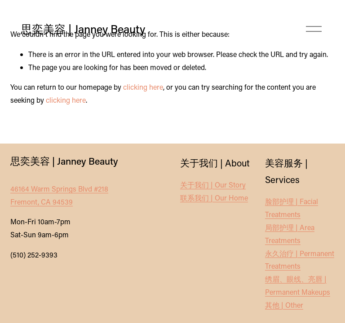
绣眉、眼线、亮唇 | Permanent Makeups (297, 285)
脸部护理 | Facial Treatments (291, 207)
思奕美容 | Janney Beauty (83, 29)
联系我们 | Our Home (214, 197)
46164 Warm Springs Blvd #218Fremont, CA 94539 (59, 195)
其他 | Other (284, 305)
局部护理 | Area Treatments (289, 234)
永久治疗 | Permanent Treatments (299, 260)
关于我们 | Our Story (213, 184)
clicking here (143, 87)
